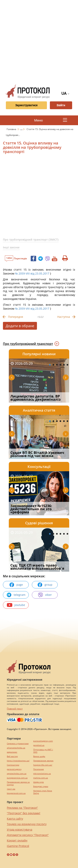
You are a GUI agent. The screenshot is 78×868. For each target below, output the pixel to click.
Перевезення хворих (43, 760)
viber (45, 595)
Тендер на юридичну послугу (27, 824)
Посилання (38, 769)
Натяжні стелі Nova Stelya (42, 791)
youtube (16, 605)
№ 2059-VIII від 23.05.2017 (32, 273)
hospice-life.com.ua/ (42, 765)
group (44, 584)
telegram (15, 595)
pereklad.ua (38, 745)
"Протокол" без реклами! (23, 813)
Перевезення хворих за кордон (18, 783)
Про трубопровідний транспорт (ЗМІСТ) (30, 239)
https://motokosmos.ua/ (18, 760)
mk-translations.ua (42, 773)
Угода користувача (19, 829)
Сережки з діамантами (18, 743)
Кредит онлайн (17, 840)
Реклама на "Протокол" (22, 808)
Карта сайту (15, 818)
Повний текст (15, 708)
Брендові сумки (40, 786)
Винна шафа (39, 756)
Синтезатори (13, 765)
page (16, 584)
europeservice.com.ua (17, 778)
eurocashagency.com (43, 741)
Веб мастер (12, 756)
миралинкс (12, 752)
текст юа (11, 789)
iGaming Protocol (18, 846)
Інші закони (11, 247)
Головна (12, 129)
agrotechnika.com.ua (16, 773)
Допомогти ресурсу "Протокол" (28, 835)
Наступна (63, 317)
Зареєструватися (26, 105)
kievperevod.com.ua (16, 793)
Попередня (15, 317)
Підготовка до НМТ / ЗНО (43, 750)
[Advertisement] (39, 41)
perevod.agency (14, 769)
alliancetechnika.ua (16, 748)
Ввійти (61, 105)
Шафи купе (38, 782)
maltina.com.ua (40, 778)
